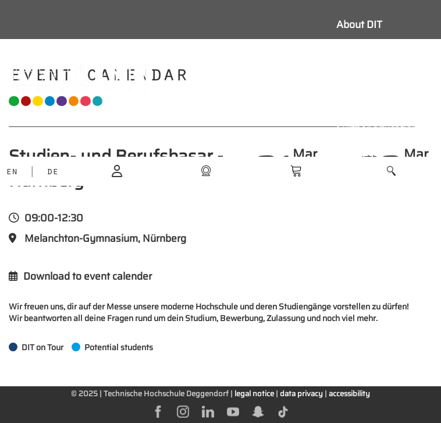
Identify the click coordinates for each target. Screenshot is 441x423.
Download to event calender (80, 276)
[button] (391, 171)
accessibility (349, 393)
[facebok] (158, 411)
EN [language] (11, 172)
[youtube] (233, 411)
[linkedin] (208, 411)
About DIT (359, 24)
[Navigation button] (265, 78)
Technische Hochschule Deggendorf (166, 393)
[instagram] (183, 411)
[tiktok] (283, 411)
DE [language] (52, 172)
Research (358, 102)
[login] (117, 170)
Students (357, 77)
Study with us (367, 51)
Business (357, 155)
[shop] (206, 170)
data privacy (301, 393)
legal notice (254, 393)
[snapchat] (258, 411)
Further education (377, 129)
